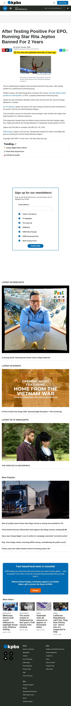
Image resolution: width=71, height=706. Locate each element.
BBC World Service (21, 10)
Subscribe (35, 246)
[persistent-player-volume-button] (10, 9)
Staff (24, 672)
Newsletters (26, 652)
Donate (35, 590)
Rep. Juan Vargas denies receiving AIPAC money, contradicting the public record (34, 542)
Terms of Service (27, 676)
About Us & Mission (28, 649)
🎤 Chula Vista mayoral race (14, 151)
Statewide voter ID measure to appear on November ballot (41, 621)
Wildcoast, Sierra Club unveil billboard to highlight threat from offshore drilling (10, 622)
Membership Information (30, 691)
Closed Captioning (51, 652)
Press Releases (27, 666)
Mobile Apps (26, 662)
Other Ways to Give (28, 695)
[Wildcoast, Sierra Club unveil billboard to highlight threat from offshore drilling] (10, 606)
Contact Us (49, 656)
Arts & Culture (24, 613)
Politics (38, 613)
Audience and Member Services (55, 649)
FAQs (47, 659)
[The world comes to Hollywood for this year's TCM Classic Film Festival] (27, 606)
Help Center (49, 669)
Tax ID (24, 698)
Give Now (62, 3)
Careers (25, 656)
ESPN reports (8, 132)
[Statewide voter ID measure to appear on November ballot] (43, 606)
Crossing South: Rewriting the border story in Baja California (26, 358)
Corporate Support (28, 685)
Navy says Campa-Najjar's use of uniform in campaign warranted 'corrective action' (35, 536)
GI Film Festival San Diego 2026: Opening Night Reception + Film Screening (32, 412)
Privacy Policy (27, 669)
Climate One (58, 9)
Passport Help (50, 666)
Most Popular (9, 477)
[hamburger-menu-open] (4, 3)
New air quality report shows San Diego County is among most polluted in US (32, 523)
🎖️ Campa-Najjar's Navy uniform (15, 148)
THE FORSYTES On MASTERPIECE (16, 466)
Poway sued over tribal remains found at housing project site (26, 549)
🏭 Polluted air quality (12, 155)
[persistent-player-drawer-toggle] (68, 9)
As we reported (8, 107)
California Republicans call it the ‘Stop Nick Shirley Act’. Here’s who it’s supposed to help (60, 623)
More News (9, 599)
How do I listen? (50, 662)
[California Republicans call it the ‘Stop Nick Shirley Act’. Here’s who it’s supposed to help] (60, 606)
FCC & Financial (27, 659)
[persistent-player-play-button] (5, 9)
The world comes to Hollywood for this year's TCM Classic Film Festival (27, 621)
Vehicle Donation (27, 701)
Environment (7, 613)
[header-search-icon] (54, 3)
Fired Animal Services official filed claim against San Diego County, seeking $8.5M (34, 530)
